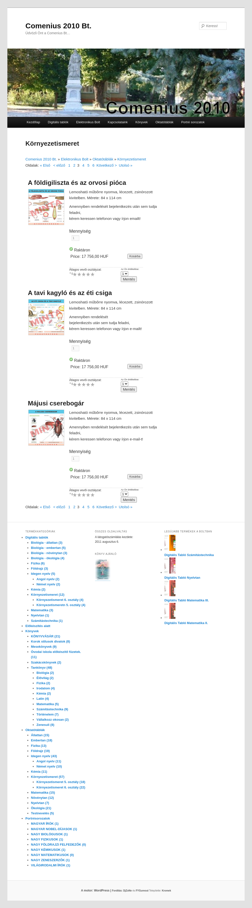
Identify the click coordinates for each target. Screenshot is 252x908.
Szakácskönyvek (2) (46, 662)
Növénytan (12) (42, 798)
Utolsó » (125, 165)
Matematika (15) (43, 792)
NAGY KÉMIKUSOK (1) (48, 850)
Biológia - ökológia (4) (47, 558)
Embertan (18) (41, 740)
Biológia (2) (45, 673)
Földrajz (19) (40, 751)
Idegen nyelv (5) (43, 574)
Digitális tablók (58, 122)
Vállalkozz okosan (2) (52, 719)
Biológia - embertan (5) (48, 548)
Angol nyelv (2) (47, 579)
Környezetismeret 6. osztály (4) (59, 600)
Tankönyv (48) (41, 667)
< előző (59, 165)
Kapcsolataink (118, 122)
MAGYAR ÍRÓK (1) (45, 823)
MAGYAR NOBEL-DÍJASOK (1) (54, 829)
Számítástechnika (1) (47, 621)
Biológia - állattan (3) (47, 542)
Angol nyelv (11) (48, 761)
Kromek (166, 890)
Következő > (106, 165)
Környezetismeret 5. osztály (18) (60, 782)
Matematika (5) (47, 704)
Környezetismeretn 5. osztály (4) (60, 605)
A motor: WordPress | (102, 890)
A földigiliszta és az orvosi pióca (77, 182)
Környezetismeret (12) (47, 594)
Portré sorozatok (193, 122)
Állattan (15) (40, 735)
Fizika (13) (39, 746)
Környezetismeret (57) (47, 777)
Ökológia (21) (41, 808)
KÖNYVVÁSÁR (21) (45, 636)
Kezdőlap (33, 122)
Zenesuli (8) (45, 725)
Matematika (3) (42, 610)
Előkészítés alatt (37, 626)
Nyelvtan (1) (40, 615)
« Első (45, 165)
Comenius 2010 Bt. (58, 26)
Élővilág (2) (44, 678)
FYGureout (142, 890)
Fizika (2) (43, 683)
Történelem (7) (47, 714)
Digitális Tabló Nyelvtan (182, 577)
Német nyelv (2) (48, 584)
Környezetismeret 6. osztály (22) (60, 787)
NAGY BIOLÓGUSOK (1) (49, 834)
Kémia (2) (38, 589)
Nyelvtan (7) (40, 803)
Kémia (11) (39, 771)
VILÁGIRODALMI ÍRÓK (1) (50, 865)
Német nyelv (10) (49, 766)
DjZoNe (127, 890)
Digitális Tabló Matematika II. (186, 623)
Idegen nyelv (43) (44, 756)
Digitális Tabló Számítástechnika (189, 555)
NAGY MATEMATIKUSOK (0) (52, 855)
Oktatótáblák (164, 122)
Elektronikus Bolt (88, 122)
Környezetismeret (131, 159)
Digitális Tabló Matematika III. (186, 600)
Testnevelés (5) (42, 813)
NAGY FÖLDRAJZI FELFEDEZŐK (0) (58, 844)
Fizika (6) (38, 563)
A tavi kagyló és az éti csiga (70, 293)
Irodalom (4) (45, 688)
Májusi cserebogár (56, 403)
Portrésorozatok (37, 818)
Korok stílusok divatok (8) (50, 641)
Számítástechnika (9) (52, 709)
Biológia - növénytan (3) (49, 553)
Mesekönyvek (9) (44, 646)
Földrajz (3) (39, 568)
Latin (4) (42, 698)
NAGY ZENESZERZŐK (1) (50, 860)
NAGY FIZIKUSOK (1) (47, 839)
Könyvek (141, 122)
